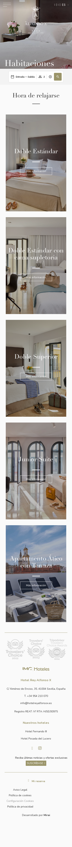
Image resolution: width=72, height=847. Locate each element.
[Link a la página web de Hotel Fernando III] (36, 731)
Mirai (47, 815)
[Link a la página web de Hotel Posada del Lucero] (36, 738)
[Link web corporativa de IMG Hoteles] (36, 668)
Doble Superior (36, 357)
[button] (58, 77)
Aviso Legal (20, 790)
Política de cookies (20, 795)
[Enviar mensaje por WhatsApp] (54, 4)
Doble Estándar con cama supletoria (36, 254)
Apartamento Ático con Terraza (36, 562)
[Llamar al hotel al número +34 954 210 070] (36, 696)
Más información (36, 171)
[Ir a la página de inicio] (35, 19)
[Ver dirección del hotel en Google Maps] (36, 688)
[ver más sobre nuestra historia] (36, 763)
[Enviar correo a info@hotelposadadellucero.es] (36, 703)
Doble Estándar (36, 151)
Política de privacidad (20, 806)
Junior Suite (36, 459)
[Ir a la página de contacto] (58, 4)
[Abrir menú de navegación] (7, 5)
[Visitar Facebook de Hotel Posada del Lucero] (32, 748)
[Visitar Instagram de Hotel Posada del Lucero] (40, 748)
